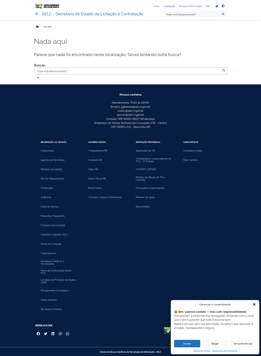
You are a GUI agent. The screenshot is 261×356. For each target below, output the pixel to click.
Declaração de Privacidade (224, 350)
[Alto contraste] (223, 6)
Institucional (47, 150)
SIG (208, 5)
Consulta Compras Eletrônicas (104, 197)
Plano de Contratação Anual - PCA (57, 271)
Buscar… (40, 65)
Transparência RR (97, 150)
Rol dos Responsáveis (52, 178)
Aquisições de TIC (145, 150)
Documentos (143, 206)
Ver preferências (243, 343)
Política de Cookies (202, 350)
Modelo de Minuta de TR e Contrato (150, 178)
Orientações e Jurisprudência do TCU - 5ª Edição (153, 160)
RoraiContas (94, 187)
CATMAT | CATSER (146, 169)
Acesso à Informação (190, 5)
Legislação (169, 5)
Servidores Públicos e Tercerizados (52, 262)
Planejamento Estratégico (55, 290)
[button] (254, 304)
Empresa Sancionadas (53, 225)
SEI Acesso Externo (51, 309)
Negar (215, 343)
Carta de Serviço (50, 206)
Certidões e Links (192, 150)
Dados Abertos (49, 299)
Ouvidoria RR (95, 160)
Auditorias (46, 197)
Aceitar (187, 343)
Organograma (48, 253)
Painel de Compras (51, 243)
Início (156, 5)
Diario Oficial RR (97, 178)
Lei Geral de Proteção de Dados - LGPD (59, 281)
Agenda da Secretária (52, 160)
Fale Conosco (190, 160)
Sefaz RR (93, 169)
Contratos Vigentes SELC (54, 234)
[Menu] (36, 13)
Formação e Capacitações (150, 187)
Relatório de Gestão (51, 169)
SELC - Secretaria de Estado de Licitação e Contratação (92, 13)
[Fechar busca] (38, 77)
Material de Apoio (145, 197)
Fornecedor (47, 187)
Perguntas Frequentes (53, 215)
